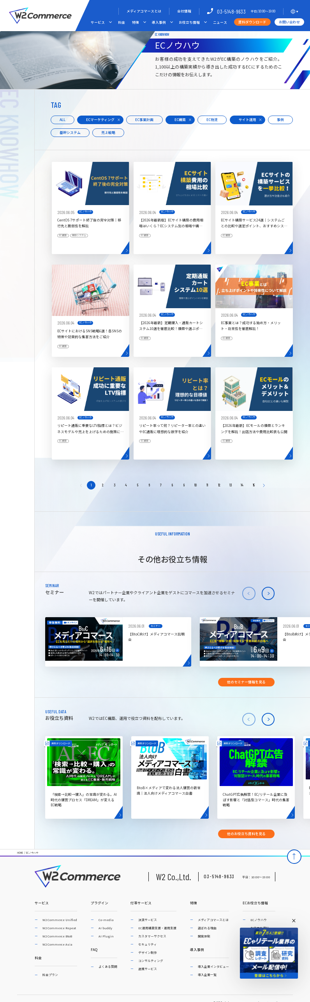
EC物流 (212, 119)
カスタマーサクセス (152, 936)
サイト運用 (247, 119)
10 (195, 485)
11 (207, 485)
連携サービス (147, 969)
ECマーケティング (100, 119)
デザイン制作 (147, 952)
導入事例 (159, 22)
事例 (280, 119)
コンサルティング (150, 960)
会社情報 (184, 11)
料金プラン (50, 974)
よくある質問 (108, 966)
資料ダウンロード (252, 22)
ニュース (220, 22)
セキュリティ (147, 944)
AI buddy (105, 928)
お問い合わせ (289, 22)
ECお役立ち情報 (255, 903)
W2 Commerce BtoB (57, 936)
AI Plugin (106, 936)
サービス (98, 22)
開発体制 (204, 936)
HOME (20, 853)
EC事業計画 (144, 119)
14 (242, 485)
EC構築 (180, 119)
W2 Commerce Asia (57, 944)
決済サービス (147, 920)
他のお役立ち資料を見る (246, 833)
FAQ (94, 950)
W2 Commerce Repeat (59, 928)
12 (219, 485)
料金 (121, 22)
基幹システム (70, 132)
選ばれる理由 (207, 928)
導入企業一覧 (207, 974)
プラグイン (99, 903)
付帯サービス (140, 903)
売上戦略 (108, 132)
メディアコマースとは (144, 11)
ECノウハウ (32, 853)
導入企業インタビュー (213, 966)
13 (230, 485)
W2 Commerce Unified (59, 920)
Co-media (106, 920)
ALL (62, 119)
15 (254, 485)
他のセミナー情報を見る (246, 681)
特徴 (135, 22)
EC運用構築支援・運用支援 (157, 928)
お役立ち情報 (189, 22)
